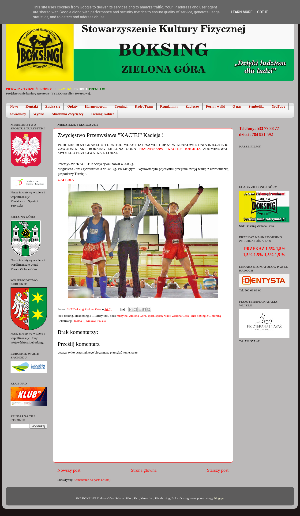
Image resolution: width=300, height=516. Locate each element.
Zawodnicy (17, 114)
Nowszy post (68, 470)
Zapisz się (52, 106)
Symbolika (256, 106)
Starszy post (218, 470)
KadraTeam (144, 106)
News (14, 106)
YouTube (278, 106)
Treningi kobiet (102, 114)
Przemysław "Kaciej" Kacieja (169, 149)
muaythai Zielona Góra (131, 315)
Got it (262, 12)
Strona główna (144, 470)
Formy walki (215, 106)
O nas (236, 106)
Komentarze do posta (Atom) (92, 480)
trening (216, 315)
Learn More (241, 12)
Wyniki (38, 114)
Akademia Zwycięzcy (67, 114)
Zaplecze (192, 106)
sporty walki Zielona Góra (172, 315)
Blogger (219, 498)
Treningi (121, 106)
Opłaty (72, 106)
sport (151, 315)
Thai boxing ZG (200, 315)
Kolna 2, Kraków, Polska (90, 321)
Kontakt (32, 106)
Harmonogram (96, 106)
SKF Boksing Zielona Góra (84, 309)
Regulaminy (169, 106)
